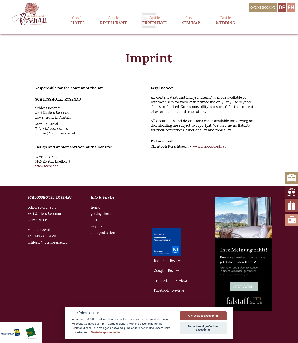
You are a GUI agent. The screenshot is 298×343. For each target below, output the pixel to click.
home (95, 207)
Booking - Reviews (168, 261)
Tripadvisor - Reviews (171, 281)
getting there (101, 214)
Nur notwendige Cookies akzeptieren (203, 328)
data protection (103, 233)
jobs (94, 220)
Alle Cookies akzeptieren (203, 315)
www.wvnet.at (46, 166)
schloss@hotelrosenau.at (47, 243)
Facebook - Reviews (169, 291)
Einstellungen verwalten (106, 332)
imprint (97, 226)
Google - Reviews (167, 271)
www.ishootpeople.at (209, 146)
